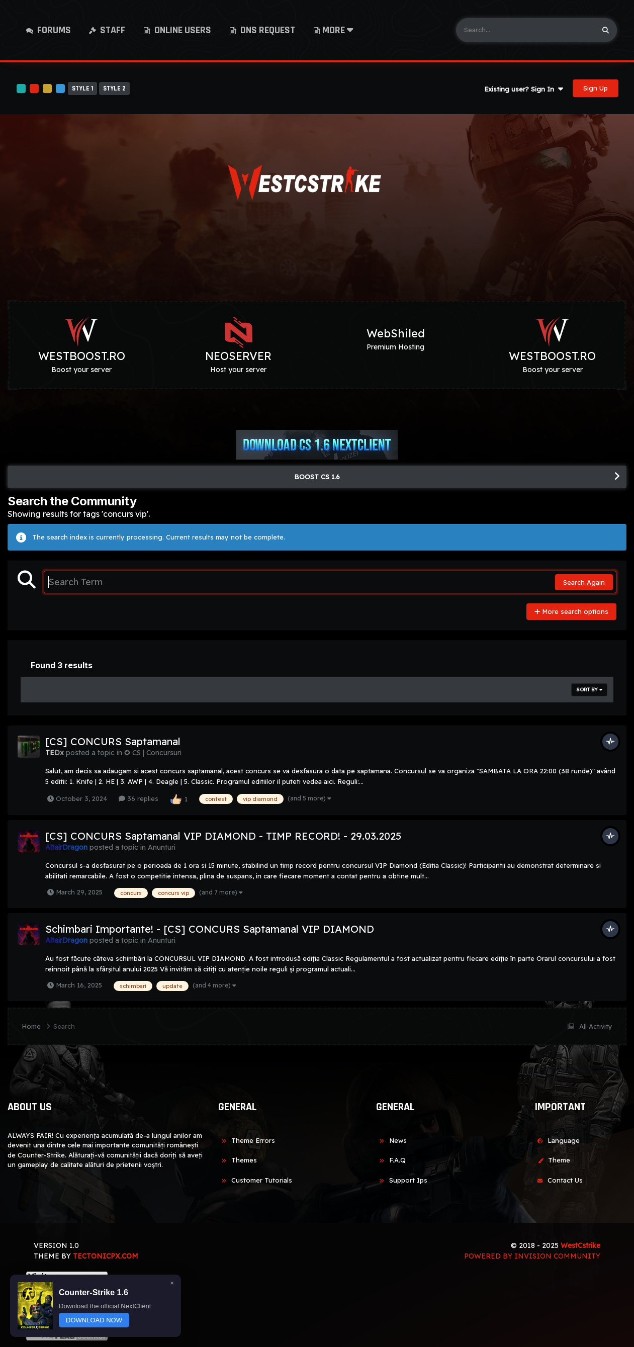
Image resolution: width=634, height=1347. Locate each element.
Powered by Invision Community (532, 1256)
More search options (571, 611)
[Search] (525, 30)
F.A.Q (391, 1160)
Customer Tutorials (255, 1180)
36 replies (138, 798)
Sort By (589, 689)
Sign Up (595, 88)
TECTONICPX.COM (105, 1256)
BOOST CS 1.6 (317, 477)
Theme (552, 1160)
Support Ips (401, 1180)
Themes (237, 1160)
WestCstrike (580, 1245)
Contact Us (558, 1180)
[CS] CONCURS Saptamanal (112, 741)
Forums (53, 30)
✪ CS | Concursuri (153, 752)
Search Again (584, 582)
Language (557, 1140)
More (337, 30)
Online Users (181, 30)
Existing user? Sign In (523, 89)
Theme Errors (246, 1140)
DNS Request (266, 30)
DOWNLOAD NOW (94, 1320)
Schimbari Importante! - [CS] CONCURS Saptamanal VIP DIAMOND (209, 929)
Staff (111, 30)
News (391, 1140)
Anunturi (161, 847)
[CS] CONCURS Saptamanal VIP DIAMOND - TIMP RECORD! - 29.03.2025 (223, 836)
